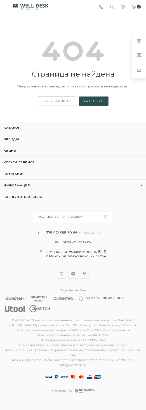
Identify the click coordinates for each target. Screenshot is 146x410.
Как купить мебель (23, 197)
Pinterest (84, 274)
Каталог (12, 127)
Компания (14, 174)
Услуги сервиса (19, 162)
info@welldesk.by (76, 242)
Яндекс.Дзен (73, 274)
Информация (17, 185)
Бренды (11, 139)
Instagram (61, 274)
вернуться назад (57, 101)
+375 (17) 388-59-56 (61, 233)
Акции (10, 150)
